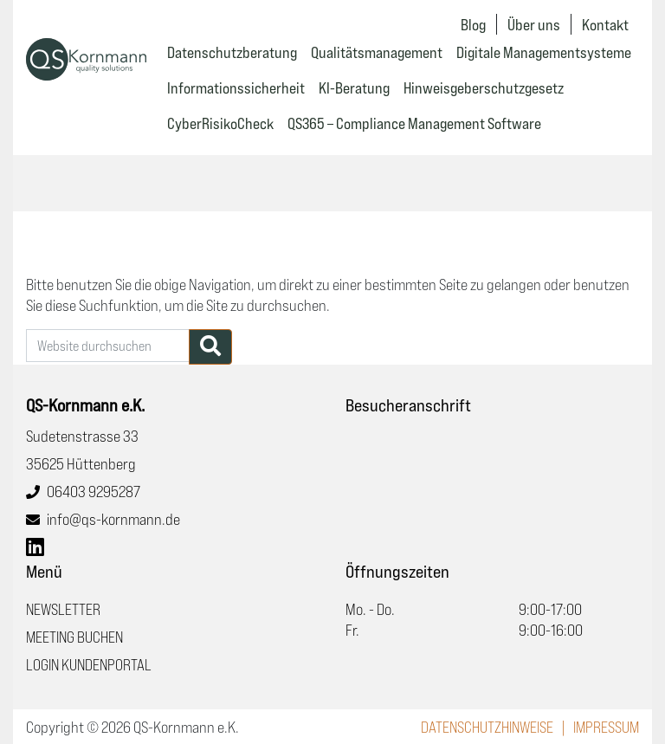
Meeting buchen (74, 636)
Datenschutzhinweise (487, 726)
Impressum (606, 726)
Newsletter (63, 608)
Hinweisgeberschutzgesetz (484, 87)
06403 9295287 (93, 491)
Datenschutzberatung (232, 51)
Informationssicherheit (236, 87)
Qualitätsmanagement (376, 51)
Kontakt (605, 24)
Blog (473, 24)
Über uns (533, 24)
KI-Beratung (354, 87)
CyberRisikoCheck (220, 123)
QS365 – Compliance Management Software (414, 123)
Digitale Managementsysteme (543, 51)
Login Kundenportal (89, 664)
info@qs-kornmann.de (113, 518)
